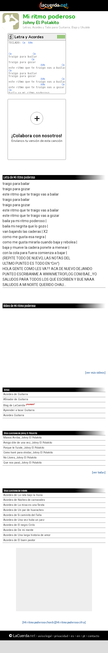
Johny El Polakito (41, 23)
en (78, 636)
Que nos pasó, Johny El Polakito (22, 462)
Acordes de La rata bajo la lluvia (23, 495)
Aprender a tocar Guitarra (18, 410)
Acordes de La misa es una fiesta (23, 505)
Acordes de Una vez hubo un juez (23, 520)
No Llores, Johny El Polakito (20, 457)
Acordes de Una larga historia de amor (26, 535)
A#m (30, 42)
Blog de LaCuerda (19, 405)
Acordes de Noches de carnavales (24, 500)
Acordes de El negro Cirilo (19, 525)
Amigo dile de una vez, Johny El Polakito (27, 442)
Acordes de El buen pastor (19, 540)
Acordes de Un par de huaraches (23, 510)
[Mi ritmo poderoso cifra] (70, 622)
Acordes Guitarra (13, 415)
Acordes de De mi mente (18, 530)
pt (84, 636)
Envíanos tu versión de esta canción (36, 127)
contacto (93, 636)
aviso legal (45, 636)
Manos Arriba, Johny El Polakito (22, 437)
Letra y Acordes (29, 37)
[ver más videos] (95, 372)
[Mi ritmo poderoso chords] (38, 622)
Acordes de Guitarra (15, 394)
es (72, 636)
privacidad (61, 636)
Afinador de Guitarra (15, 399)
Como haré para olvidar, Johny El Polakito (28, 452)
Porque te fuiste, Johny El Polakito (23, 447)
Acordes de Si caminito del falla (22, 515)
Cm (23, 42)
